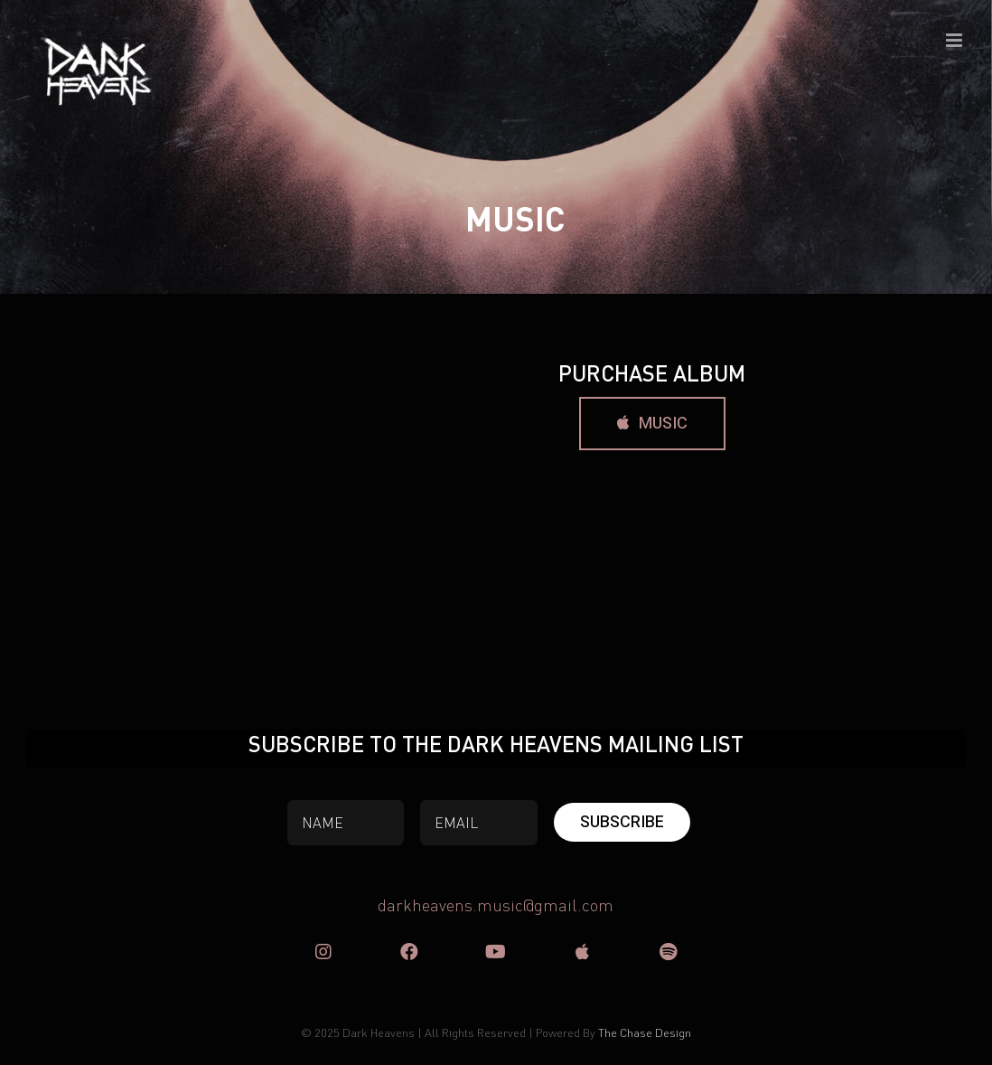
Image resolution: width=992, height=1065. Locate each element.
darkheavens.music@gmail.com (495, 904)
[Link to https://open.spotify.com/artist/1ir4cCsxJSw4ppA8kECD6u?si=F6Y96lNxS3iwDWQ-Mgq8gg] (668, 952)
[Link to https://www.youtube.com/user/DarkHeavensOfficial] (495, 952)
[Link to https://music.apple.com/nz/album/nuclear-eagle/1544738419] (582, 952)
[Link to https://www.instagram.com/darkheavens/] (323, 952)
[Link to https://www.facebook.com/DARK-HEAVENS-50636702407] (409, 952)
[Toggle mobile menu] (955, 40)
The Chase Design (644, 1032)
